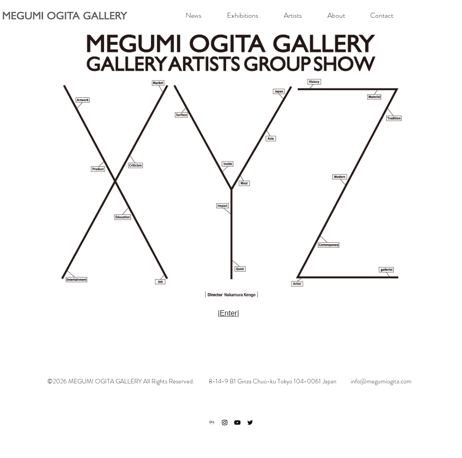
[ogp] (212, 422)
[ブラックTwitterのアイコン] (250, 422)
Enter (228, 313)
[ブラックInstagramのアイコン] (224, 422)
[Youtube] (237, 422)
